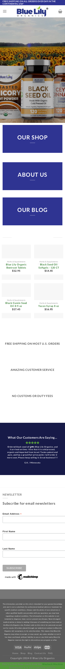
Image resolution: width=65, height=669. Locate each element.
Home (15, 653)
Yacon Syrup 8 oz (48, 306)
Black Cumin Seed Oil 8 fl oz (16, 305)
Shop (22, 653)
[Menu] (5, 11)
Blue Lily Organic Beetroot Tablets (16, 266)
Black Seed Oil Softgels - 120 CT (48, 266)
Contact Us (40, 653)
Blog (30, 653)
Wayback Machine (52, 664)
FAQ (50, 653)
